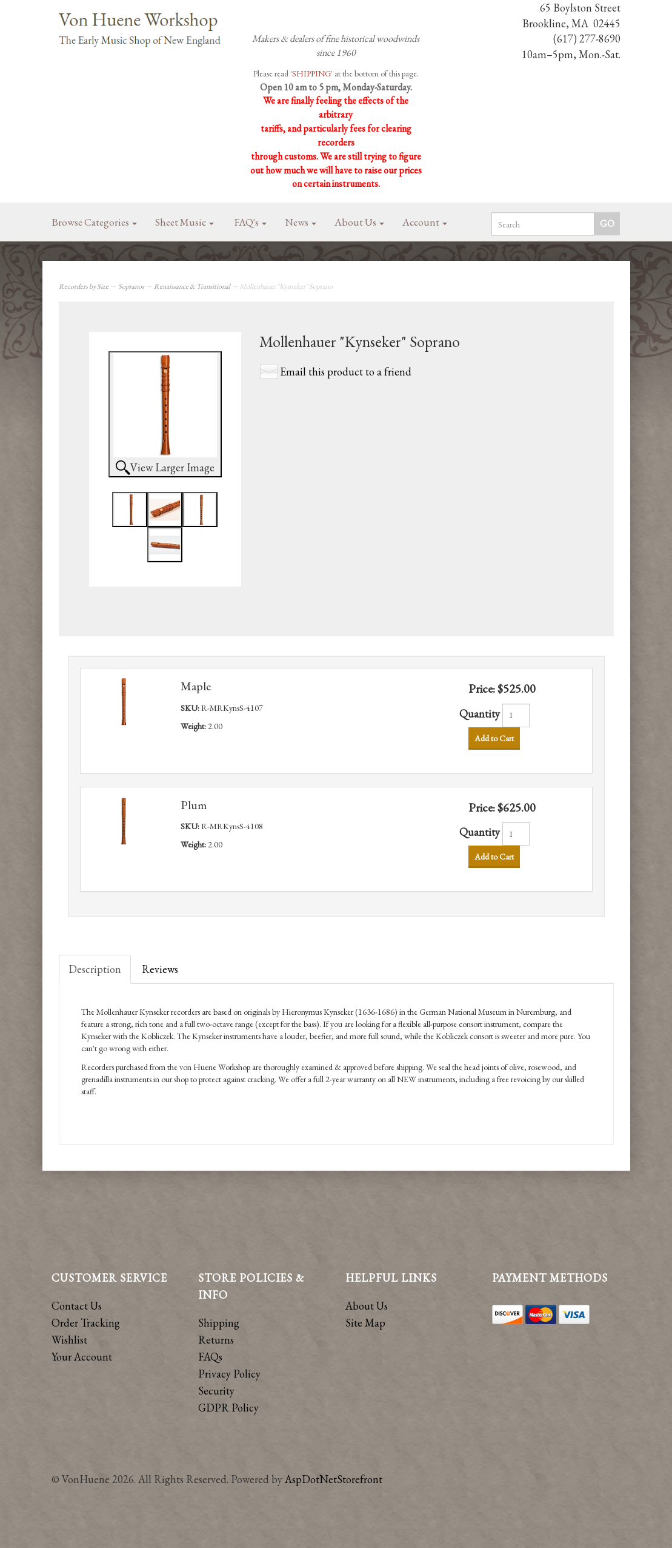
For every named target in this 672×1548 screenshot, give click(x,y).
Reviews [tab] (160, 969)
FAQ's (251, 222)
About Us (359, 222)
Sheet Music (184, 222)
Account (424, 222)
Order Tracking (86, 1323)
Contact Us (77, 1306)
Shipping (218, 1323)
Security (216, 1391)
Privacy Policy (229, 1374)
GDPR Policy (228, 1408)
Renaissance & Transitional (192, 286)
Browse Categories (94, 222)
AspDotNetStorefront (333, 1479)
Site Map (365, 1323)
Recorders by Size (83, 286)
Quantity (479, 714)
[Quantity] (516, 715)
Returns (216, 1340)
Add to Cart (494, 738)
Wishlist (69, 1340)
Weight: (194, 726)
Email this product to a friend (345, 372)
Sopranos (131, 286)
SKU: (191, 707)
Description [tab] (94, 969)
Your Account (82, 1357)
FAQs (210, 1357)
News (300, 222)
